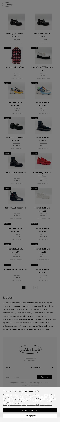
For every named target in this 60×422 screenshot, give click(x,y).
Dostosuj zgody (30, 416)
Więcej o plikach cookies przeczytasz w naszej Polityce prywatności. (27, 405)
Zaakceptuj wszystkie (30, 410)
